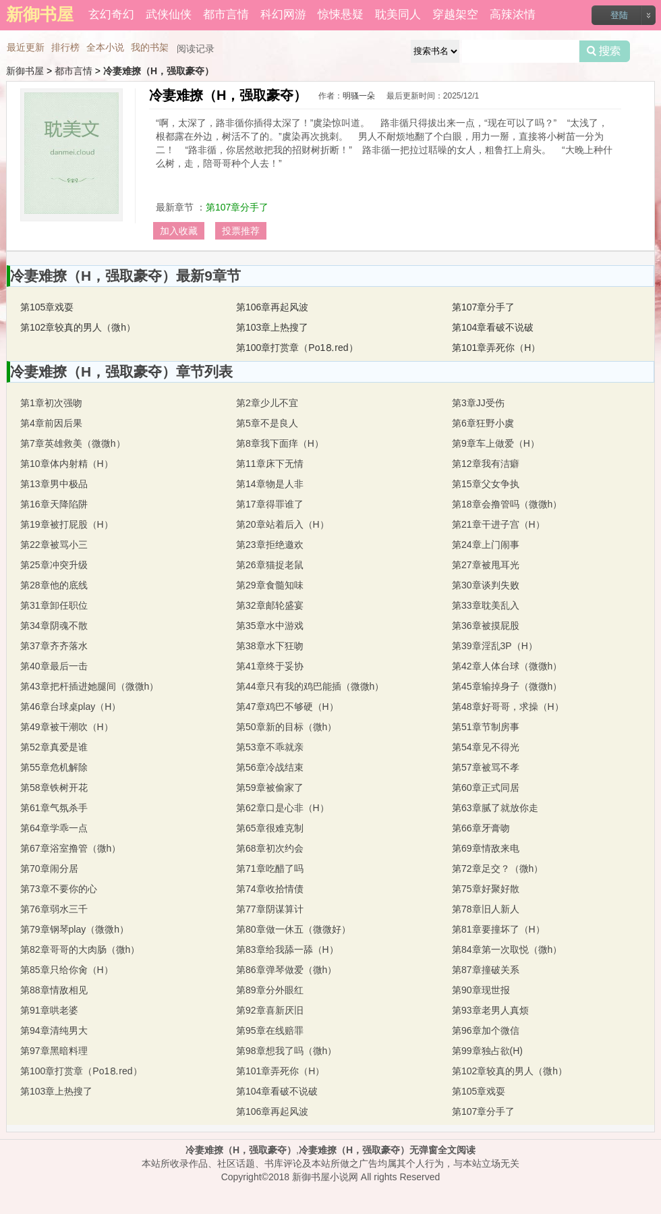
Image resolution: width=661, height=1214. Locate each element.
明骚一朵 (359, 96)
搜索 (604, 51)
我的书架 (150, 47)
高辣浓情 (513, 14)
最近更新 (26, 47)
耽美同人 (398, 14)
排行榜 (65, 47)
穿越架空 (455, 14)
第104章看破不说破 (493, 327)
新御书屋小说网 (325, 1176)
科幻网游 (283, 14)
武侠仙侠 (169, 14)
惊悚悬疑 (341, 14)
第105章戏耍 (47, 307)
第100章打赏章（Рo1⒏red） (297, 347)
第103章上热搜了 (272, 327)
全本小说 (105, 47)
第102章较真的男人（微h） (78, 327)
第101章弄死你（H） (496, 347)
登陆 (619, 15)
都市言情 (226, 14)
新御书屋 (25, 70)
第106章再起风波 (272, 307)
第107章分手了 (237, 207)
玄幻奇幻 (111, 14)
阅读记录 (195, 48)
